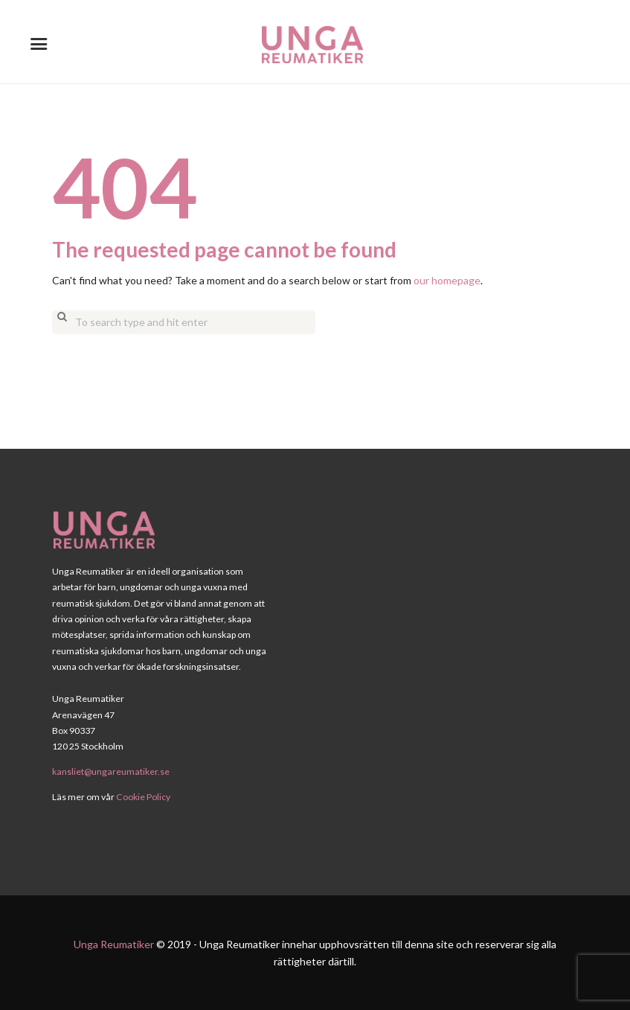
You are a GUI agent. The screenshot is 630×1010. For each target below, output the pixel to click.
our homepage (447, 280)
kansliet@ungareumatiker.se (111, 771)
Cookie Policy (143, 796)
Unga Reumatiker (114, 944)
